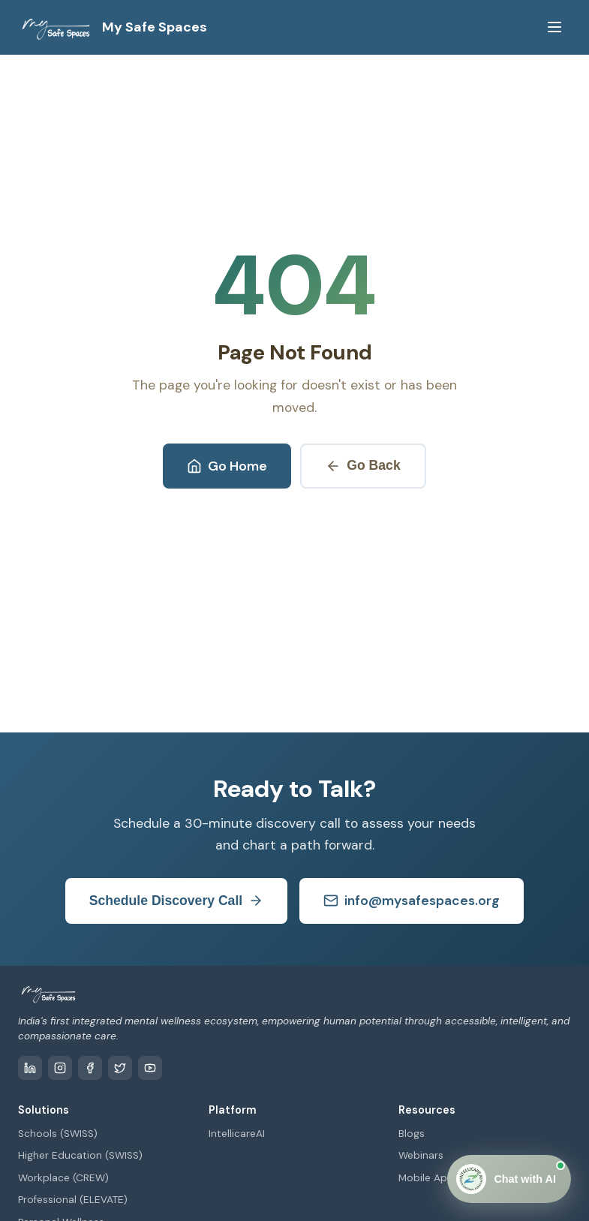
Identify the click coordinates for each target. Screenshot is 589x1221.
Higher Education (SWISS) (80, 1155)
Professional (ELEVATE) (73, 1199)
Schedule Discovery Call (176, 901)
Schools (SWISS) (58, 1133)
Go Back (363, 466)
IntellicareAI (237, 1133)
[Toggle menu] (554, 27)
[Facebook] (90, 1068)
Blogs (411, 1133)
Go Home (227, 466)
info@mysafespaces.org (411, 900)
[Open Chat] (509, 1179)
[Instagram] (60, 1068)
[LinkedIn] (30, 1068)
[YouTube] (150, 1068)
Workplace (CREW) (63, 1177)
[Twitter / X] (120, 1068)
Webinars (420, 1155)
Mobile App (426, 1177)
